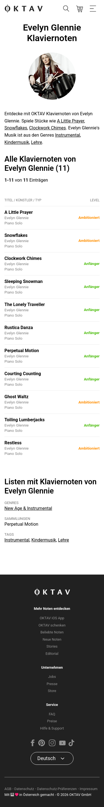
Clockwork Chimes (47, 128)
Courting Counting (22, 373)
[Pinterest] (41, 745)
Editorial (51, 653)
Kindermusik (16, 142)
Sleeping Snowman (23, 281)
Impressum (88, 789)
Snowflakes (15, 128)
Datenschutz (24, 789)
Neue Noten (52, 639)
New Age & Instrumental (28, 508)
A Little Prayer (70, 121)
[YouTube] (62, 745)
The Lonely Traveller (24, 304)
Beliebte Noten (52, 632)
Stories (52, 646)
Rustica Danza (18, 327)
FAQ (52, 714)
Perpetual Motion (21, 350)
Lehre (36, 142)
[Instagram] (52, 745)
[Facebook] (32, 745)
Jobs (52, 677)
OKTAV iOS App (52, 618)
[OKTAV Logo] (23, 9)
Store (52, 691)
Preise (52, 721)
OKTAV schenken (52, 625)
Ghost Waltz (16, 396)
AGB (7, 789)
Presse (52, 684)
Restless (13, 442)
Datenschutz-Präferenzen (57, 789)
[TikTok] (71, 745)
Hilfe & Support (52, 728)
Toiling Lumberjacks (24, 419)
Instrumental (67, 135)
